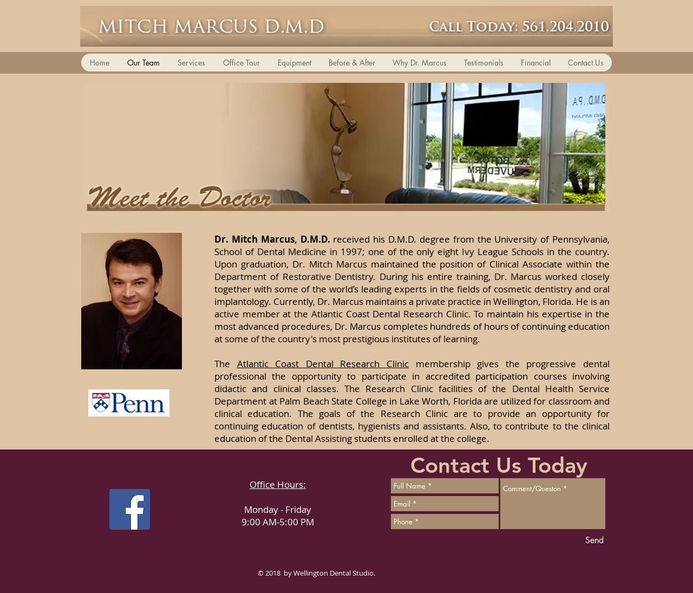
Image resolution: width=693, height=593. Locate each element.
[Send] (594, 540)
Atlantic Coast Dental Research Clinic (323, 363)
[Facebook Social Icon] (129, 509)
